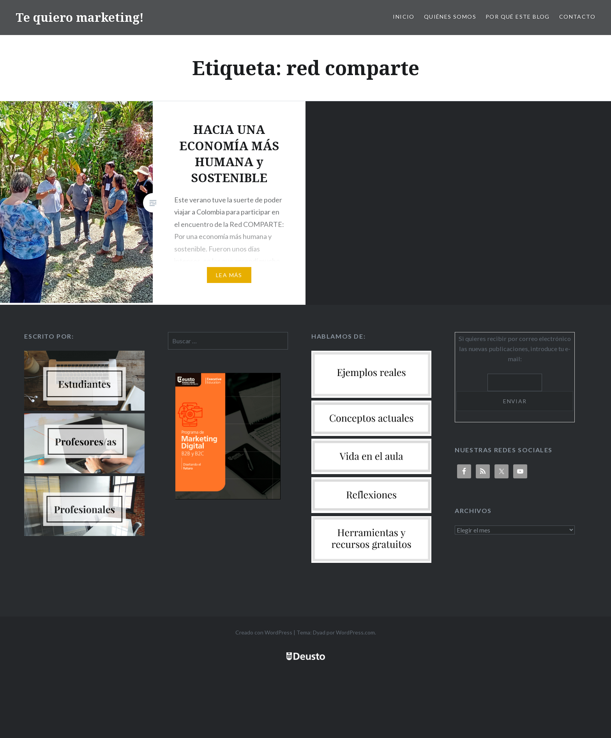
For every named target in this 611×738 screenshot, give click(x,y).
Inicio (403, 16)
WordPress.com (355, 632)
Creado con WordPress (263, 632)
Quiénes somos (450, 16)
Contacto (577, 16)
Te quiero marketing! (80, 17)
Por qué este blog (518, 16)
